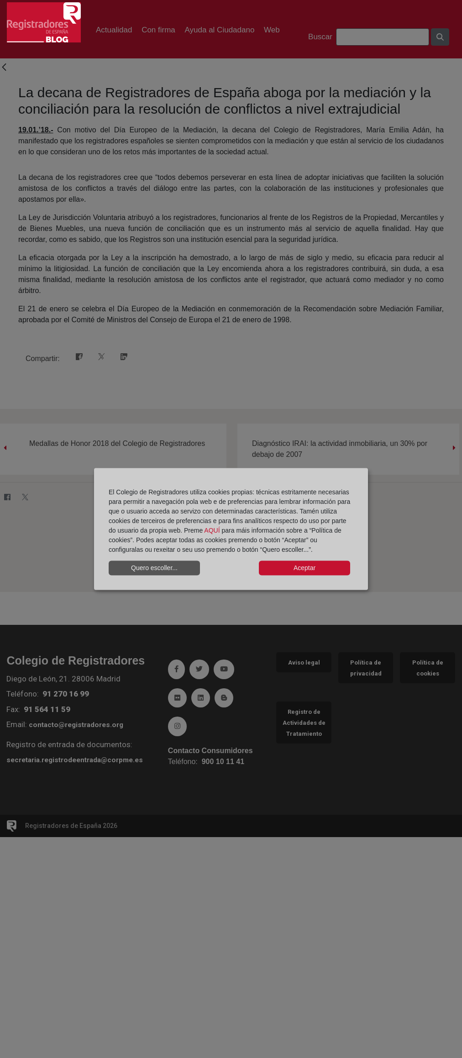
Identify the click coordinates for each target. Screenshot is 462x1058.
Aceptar (304, 567)
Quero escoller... (154, 567)
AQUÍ (212, 530)
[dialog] (231, 529)
